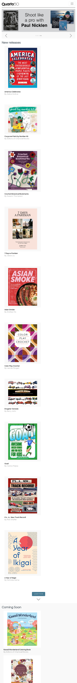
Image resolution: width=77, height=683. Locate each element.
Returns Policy (9, 662)
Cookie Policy (9, 632)
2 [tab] (37, 36)
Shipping (7, 659)
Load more (39, 318)
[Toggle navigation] (72, 3)
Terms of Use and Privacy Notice (16, 629)
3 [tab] (39, 36)
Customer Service (11, 656)
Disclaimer (7, 671)
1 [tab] (36, 36)
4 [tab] (41, 36)
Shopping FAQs (9, 665)
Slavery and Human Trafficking (16, 641)
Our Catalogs (9, 668)
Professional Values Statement (16, 638)
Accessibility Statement (13, 644)
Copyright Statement (12, 635)
